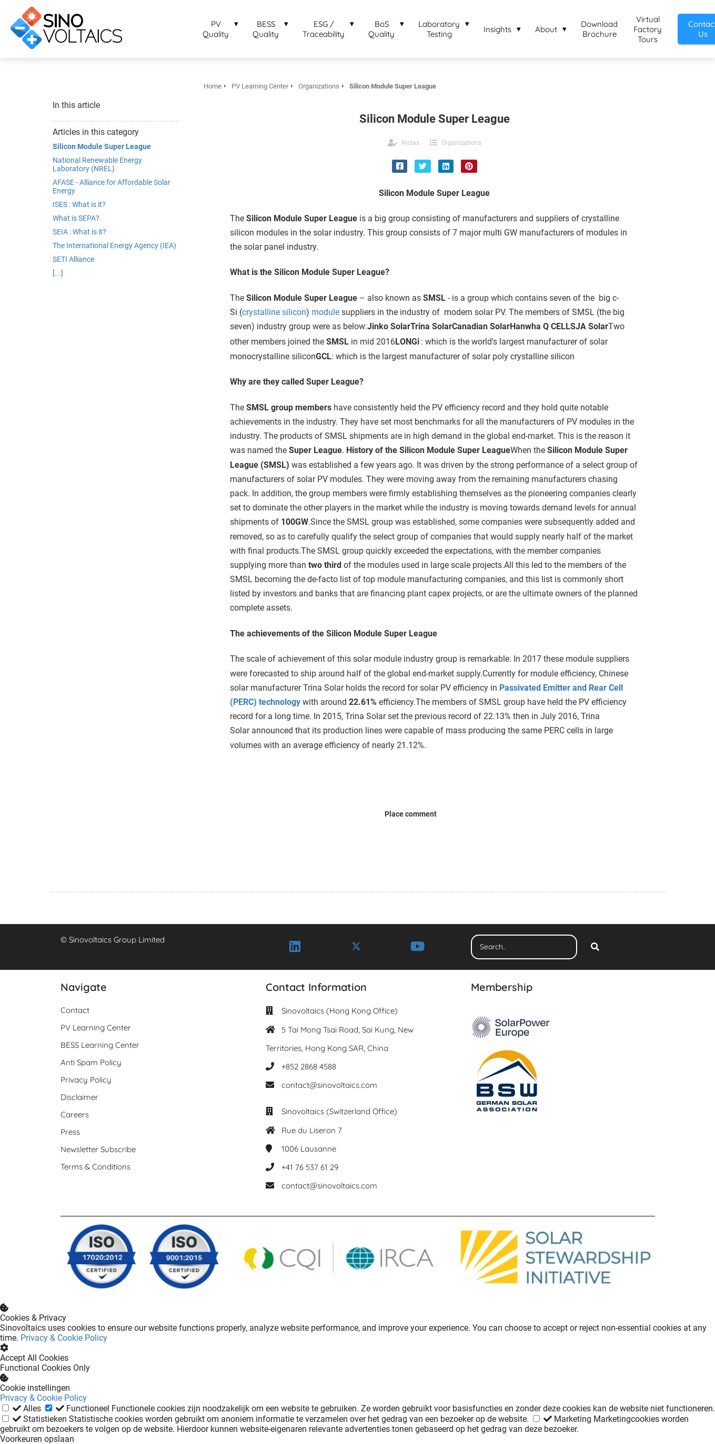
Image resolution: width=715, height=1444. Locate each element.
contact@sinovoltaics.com (329, 1085)
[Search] (595, 947)
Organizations (461, 142)
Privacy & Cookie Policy (64, 1338)
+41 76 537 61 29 (309, 1167)
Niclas (410, 142)
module (325, 312)
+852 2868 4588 (308, 1067)
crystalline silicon (274, 312)
